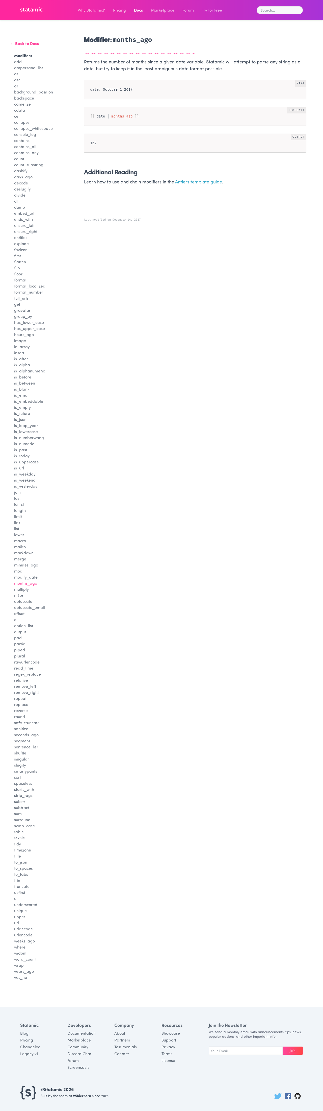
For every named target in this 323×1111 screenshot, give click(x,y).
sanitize (21, 728)
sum (18, 813)
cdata (19, 110)
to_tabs (21, 874)
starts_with (24, 789)
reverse (21, 710)
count (19, 158)
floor (18, 273)
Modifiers (23, 55)
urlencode (23, 934)
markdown (24, 552)
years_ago (24, 971)
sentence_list (26, 746)
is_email (22, 395)
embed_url (24, 213)
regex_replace (27, 674)
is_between (24, 383)
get (17, 304)
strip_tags (23, 795)
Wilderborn (82, 1095)
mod (18, 571)
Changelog (30, 1046)
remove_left (25, 686)
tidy (17, 843)
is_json (20, 419)
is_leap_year (26, 425)
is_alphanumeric (29, 370)
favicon (21, 249)
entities (20, 237)
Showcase (171, 1033)
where (19, 947)
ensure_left (24, 225)
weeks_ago (24, 940)
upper (19, 916)
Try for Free (212, 10)
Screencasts (78, 1067)
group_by (23, 316)
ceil (17, 116)
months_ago (25, 583)
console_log (25, 134)
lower (19, 534)
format (20, 279)
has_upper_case (29, 328)
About (119, 1033)
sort (17, 777)
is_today (22, 455)
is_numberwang (29, 437)
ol (15, 619)
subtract (21, 807)
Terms (167, 1053)
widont (20, 953)
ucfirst (19, 892)
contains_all (25, 146)
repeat (20, 698)
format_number (28, 292)
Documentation (81, 1033)
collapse (22, 122)
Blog (24, 1033)
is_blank (21, 389)
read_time (23, 668)
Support (169, 1040)
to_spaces (23, 868)
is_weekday (25, 474)
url (16, 922)
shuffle (20, 752)
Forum (188, 10)
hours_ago (24, 334)
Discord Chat (79, 1053)
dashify (21, 170)
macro (20, 540)
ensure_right (25, 231)
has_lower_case (29, 322)
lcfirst (19, 504)
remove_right (26, 692)
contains (22, 140)
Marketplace (162, 10)
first (17, 255)
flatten (20, 261)
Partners (122, 1040)
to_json (20, 862)
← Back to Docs (24, 43)
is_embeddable (28, 401)
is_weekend (25, 480)
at (16, 85)
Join (292, 1050)
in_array (22, 346)
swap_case (24, 825)
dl (16, 201)
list (16, 528)
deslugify (22, 189)
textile (19, 837)
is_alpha (22, 364)
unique (20, 910)
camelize (22, 104)
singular (21, 759)
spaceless (23, 783)
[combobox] (280, 10)
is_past (20, 449)
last (17, 498)
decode (21, 182)
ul (15, 898)
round (19, 716)
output (20, 631)
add (18, 61)
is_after (21, 358)
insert (19, 352)
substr (19, 801)
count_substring (28, 164)
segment (22, 740)
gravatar (22, 310)
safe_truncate (27, 722)
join (17, 492)
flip (17, 267)
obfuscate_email (29, 607)
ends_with (23, 219)
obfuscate (23, 601)
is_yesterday (25, 486)
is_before (22, 377)
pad (18, 637)
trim (17, 880)
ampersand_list (28, 67)
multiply (21, 589)
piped (19, 649)
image (20, 340)
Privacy (168, 1046)
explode (21, 243)
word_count (25, 959)
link (17, 522)
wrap (19, 965)
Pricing (119, 10)
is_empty (22, 407)
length (20, 510)
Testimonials (125, 1046)
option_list (23, 625)
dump (19, 207)
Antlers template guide (198, 182)
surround (22, 819)
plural (19, 655)
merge (20, 558)
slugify (20, 765)
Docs (138, 10)
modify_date (26, 577)
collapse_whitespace (33, 128)
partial (20, 643)
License (168, 1060)
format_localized (29, 286)
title (17, 856)
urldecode (23, 928)
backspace (24, 98)
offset (19, 613)
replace (21, 704)
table (19, 831)
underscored (25, 904)
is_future (22, 413)
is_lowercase (26, 431)
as (16, 73)
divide (19, 195)
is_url (19, 467)
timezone (22, 850)
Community (77, 1046)
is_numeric (24, 443)
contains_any (26, 152)
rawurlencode (27, 662)
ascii (18, 79)
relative (21, 680)
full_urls (21, 298)
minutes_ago (26, 565)
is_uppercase (26, 461)
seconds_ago (26, 734)
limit (18, 516)
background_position (33, 91)
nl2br (18, 595)
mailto (20, 546)
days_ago (23, 176)
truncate (22, 886)
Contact (121, 1053)
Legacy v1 (29, 1053)
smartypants (25, 771)
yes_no (20, 977)
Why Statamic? (91, 10)
